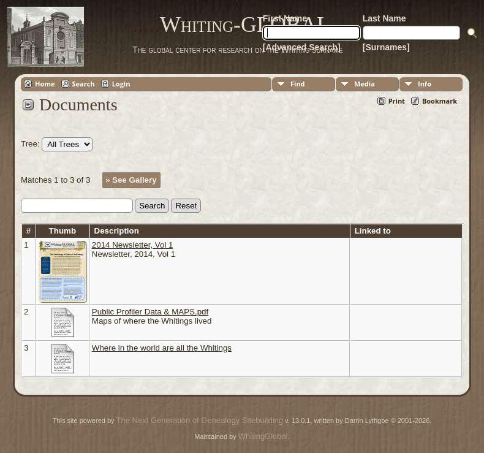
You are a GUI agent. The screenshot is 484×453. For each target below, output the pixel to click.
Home (45, 83)
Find (297, 83)
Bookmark (439, 100)
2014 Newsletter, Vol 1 (132, 244)
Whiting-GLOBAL (231, 24)
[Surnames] (386, 47)
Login (121, 83)
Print (396, 100)
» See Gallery (131, 180)
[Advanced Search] (302, 47)
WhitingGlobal (263, 436)
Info (424, 83)
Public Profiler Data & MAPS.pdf (150, 311)
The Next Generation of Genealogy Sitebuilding (199, 420)
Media (364, 83)
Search (83, 83)
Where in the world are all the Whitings (162, 347)
